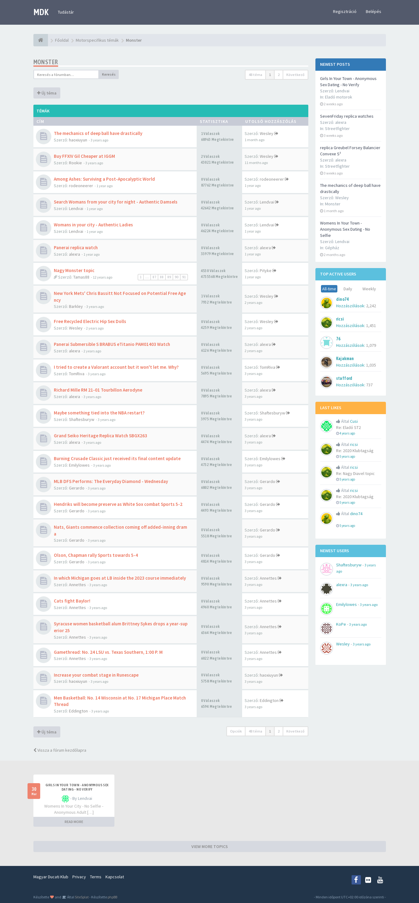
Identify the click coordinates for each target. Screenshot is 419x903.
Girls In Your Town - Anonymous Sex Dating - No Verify (77, 787)
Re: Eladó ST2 (348, 427)
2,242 (371, 306)
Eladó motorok (338, 97)
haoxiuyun (78, 140)
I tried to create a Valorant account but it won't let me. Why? (116, 367)
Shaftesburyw (81, 419)
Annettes (77, 584)
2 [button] (279, 74)
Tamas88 (81, 277)
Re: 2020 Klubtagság (355, 450)
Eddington (78, 711)
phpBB (112, 897)
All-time (329, 289)
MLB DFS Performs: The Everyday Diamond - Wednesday (111, 481)
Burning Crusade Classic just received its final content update (117, 458)
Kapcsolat (114, 877)
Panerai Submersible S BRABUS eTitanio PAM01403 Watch (112, 344)
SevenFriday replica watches (347, 116)
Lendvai (76, 208)
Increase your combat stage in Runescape (96, 675)
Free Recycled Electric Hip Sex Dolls (90, 321)
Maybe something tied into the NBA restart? (99, 413)
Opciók (236, 731)
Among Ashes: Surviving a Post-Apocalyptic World (104, 179)
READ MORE (74, 821)
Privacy (79, 877)
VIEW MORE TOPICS (209, 846)
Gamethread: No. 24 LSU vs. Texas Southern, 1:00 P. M (108, 652)
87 (154, 277)
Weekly (369, 289)
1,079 (371, 345)
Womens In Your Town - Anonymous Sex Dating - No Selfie (345, 229)
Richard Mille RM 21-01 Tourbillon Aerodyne (98, 390)
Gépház (332, 247)
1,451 (371, 325)
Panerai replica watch (76, 247)
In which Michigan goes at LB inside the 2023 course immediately (120, 578)
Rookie (75, 163)
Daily (348, 289)
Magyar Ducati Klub (50, 877)
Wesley (266, 133)
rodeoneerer (81, 185)
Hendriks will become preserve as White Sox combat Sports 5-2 (118, 504)
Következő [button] (295, 74)
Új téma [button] (47, 93)
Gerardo (76, 488)
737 (369, 385)
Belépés (373, 11)
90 (176, 277)
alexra (74, 254)
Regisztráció (345, 11)
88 (162, 277)
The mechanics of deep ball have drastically (98, 133)
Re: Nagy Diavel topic (355, 473)
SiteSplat (81, 897)
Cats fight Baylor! (72, 601)
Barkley (76, 306)
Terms (95, 877)
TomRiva (76, 373)
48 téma (255, 74)
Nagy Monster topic (74, 270)
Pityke (265, 270)
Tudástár (66, 12)
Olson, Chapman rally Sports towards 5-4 (96, 555)
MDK (41, 12)
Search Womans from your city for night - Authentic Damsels (115, 202)
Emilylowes (79, 465)
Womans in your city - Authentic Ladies (93, 225)
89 (169, 277)
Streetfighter (337, 128)
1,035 (371, 365)
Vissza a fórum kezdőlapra (59, 750)
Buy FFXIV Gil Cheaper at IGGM (84, 156)
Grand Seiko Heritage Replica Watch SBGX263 (100, 436)
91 (184, 277)
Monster (332, 204)
